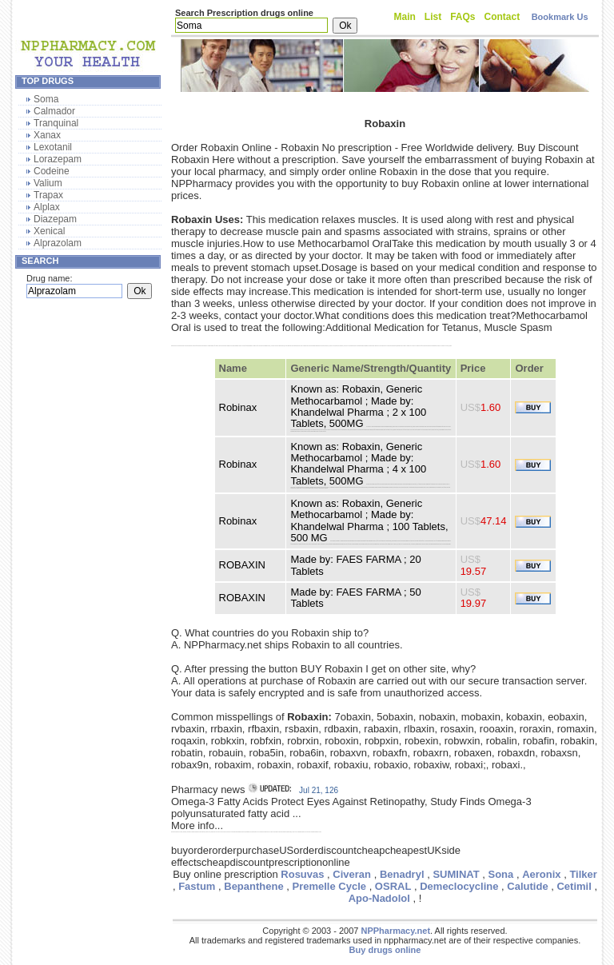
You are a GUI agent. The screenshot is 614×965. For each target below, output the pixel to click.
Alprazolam (58, 243)
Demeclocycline (459, 886)
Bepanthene (253, 886)
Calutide (527, 886)
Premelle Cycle (330, 886)
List (433, 16)
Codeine (52, 171)
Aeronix (541, 874)
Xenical (49, 231)
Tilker (582, 874)
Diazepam (55, 219)
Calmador (54, 111)
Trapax (48, 195)
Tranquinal (56, 123)
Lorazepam (58, 159)
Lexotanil (53, 147)
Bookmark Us (560, 17)
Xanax (47, 135)
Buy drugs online (385, 950)
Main (405, 16)
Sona (500, 874)
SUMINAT (456, 874)
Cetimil (573, 886)
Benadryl (402, 874)
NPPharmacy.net (395, 930)
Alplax (47, 207)
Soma (46, 99)
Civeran (352, 874)
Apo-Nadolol (379, 898)
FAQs (462, 16)
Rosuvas (302, 874)
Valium (48, 183)
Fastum (196, 886)
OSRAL (393, 886)
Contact (502, 16)
